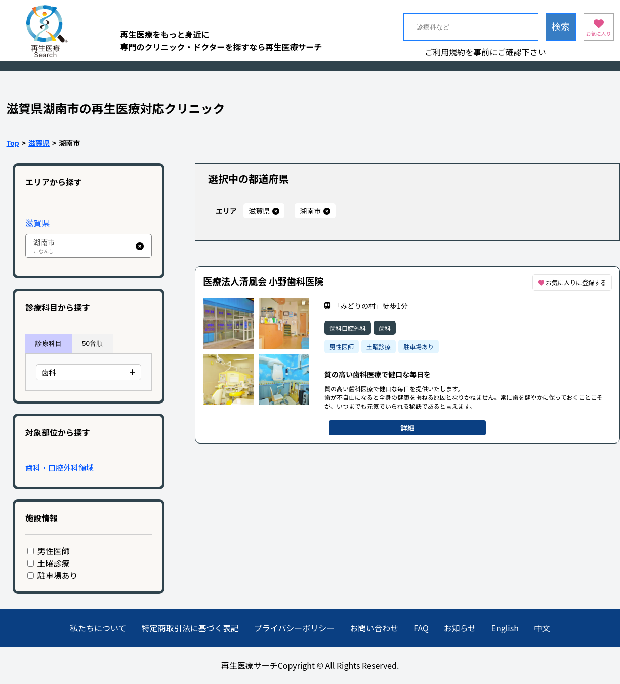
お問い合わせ (374, 628)
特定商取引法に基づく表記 (190, 628)
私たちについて (98, 628)
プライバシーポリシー (294, 628)
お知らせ (460, 628)
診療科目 (48, 343)
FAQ (421, 628)
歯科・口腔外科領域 (59, 467)
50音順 (92, 343)
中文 (542, 628)
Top (13, 143)
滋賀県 (39, 143)
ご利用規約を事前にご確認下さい (485, 52)
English (505, 628)
